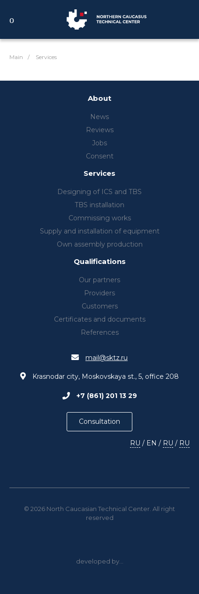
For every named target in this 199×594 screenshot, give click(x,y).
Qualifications (100, 262)
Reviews (100, 130)
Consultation (99, 421)
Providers (99, 293)
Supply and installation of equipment (100, 231)
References (100, 332)
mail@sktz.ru (106, 357)
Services (99, 174)
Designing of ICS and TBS (99, 192)
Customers (100, 306)
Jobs (99, 143)
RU (135, 443)
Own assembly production (100, 244)
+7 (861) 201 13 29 (107, 395)
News (99, 117)
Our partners (99, 280)
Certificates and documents (99, 319)
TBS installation (99, 205)
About (99, 99)
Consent (100, 156)
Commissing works (100, 218)
